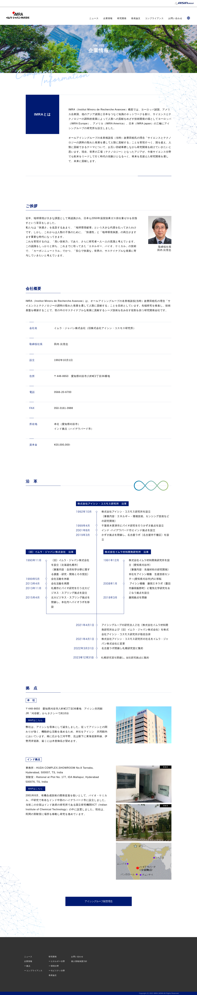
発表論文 (135, 18)
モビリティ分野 (58, 971)
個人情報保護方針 (79, 961)
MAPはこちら (35, 720)
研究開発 (121, 18)
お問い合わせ (175, 18)
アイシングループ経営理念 (99, 901)
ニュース (94, 18)
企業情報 (108, 18)
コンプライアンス (154, 18)
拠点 (28, 966)
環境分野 (55, 966)
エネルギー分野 (58, 961)
